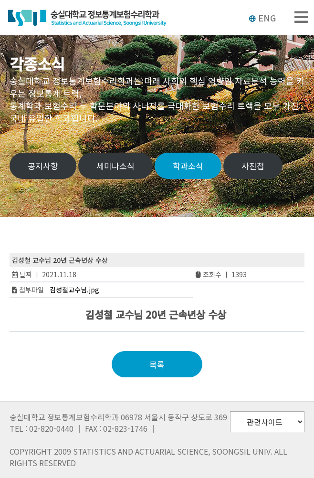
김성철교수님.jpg (74, 289)
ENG (262, 17)
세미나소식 (115, 166)
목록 (157, 364)
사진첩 (252, 166)
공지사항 (43, 166)
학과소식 (188, 166)
